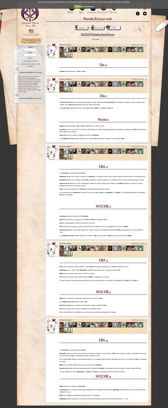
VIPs (111, 28)
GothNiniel (21, 81)
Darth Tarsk (21, 78)
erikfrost (34, 78)
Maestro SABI (22, 86)
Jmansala (20, 83)
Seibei (29, 88)
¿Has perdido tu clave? (30, 61)
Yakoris (25, 91)
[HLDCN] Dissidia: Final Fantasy (97, 34)
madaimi (35, 84)
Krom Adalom (34, 83)
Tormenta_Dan (22, 89)
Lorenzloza (29, 84)
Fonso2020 (37, 79)
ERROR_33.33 (22, 79)
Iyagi (39, 81)
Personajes (97, 28)
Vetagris (20, 91)
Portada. (30, 15)
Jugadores (80, 28)
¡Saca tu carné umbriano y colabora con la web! (31, 35)
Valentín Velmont (31, 89)
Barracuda (31, 76)
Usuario (30, 47)
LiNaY (20, 84)
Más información (88, 6)
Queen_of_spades (35, 86)
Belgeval (37, 76)
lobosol (24, 84)
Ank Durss (25, 76)
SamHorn (24, 88)
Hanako (26, 81)
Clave (30, 52)
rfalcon (20, 88)
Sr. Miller (34, 88)
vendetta (38, 89)
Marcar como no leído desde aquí (146, 45)
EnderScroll (28, 78)
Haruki (31, 81)
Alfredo (20, 76)
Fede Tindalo (30, 79)
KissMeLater (27, 83)
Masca (28, 86)
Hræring (35, 81)
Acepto (77, 6)
